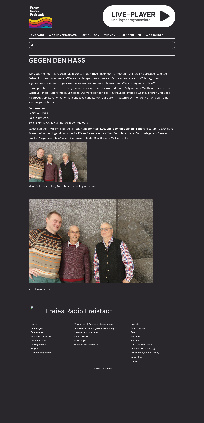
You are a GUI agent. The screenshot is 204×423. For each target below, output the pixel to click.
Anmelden (137, 357)
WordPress (107, 368)
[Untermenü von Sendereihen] (45, 332)
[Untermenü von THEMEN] (119, 35)
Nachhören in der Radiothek (72, 123)
